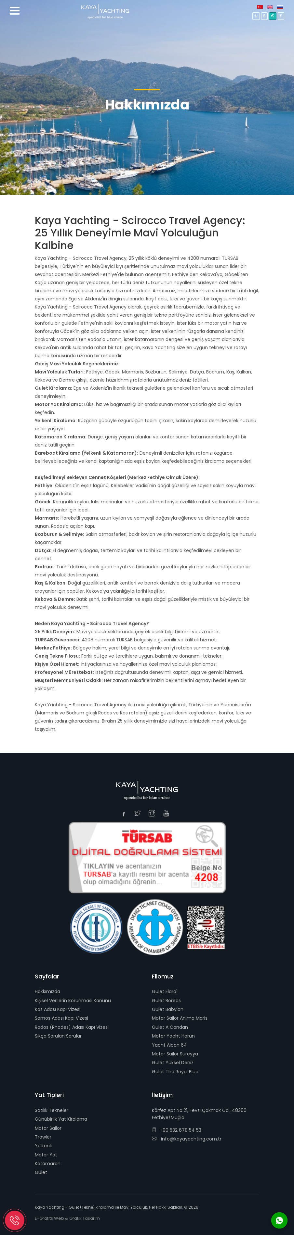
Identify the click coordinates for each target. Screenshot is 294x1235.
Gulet (41, 1172)
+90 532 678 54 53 (176, 1130)
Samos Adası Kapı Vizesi (61, 1018)
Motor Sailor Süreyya (175, 1054)
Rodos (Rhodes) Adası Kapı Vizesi (72, 1027)
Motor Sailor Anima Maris (179, 1018)
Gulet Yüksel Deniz (173, 1062)
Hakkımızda (47, 991)
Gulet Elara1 (165, 991)
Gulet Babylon (167, 1009)
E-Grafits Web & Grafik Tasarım (67, 1218)
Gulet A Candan (170, 1027)
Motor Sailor (48, 1128)
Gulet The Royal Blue (175, 1071)
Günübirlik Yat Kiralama (61, 1119)
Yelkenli (43, 1145)
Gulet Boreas (166, 1000)
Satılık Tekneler (51, 1110)
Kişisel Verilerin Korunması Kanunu (73, 1000)
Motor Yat (46, 1155)
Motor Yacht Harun (173, 1036)
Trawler (43, 1137)
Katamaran (47, 1163)
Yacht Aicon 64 (169, 1045)
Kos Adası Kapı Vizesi (57, 1009)
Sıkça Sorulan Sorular (58, 1036)
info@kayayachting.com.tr (186, 1139)
